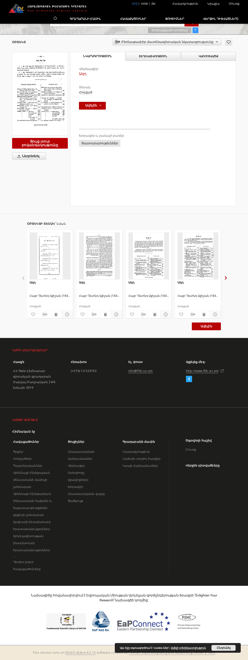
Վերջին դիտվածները (221, 19)
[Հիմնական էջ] (54, 18)
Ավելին (206, 326)
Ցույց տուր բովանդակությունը (40, 143)
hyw (144, 3)
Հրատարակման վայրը (86, 494)
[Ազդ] (50, 256)
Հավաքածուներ (133, 19)
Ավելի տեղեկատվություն (188, 647)
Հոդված (85, 92)
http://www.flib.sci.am (202, 371)
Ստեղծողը (76, 473)
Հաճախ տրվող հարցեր (142, 459)
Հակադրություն (185, 3)
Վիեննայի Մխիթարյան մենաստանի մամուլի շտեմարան (31, 480)
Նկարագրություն (136, 452)
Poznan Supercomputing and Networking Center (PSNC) (172, 653)
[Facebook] (189, 379)
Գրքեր (18, 452)
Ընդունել (224, 648)
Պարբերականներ (27, 466)
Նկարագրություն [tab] (97, 56)
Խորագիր (75, 487)
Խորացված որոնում (170, 30)
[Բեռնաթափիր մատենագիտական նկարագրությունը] (44, 314)
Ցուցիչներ (174, 19)
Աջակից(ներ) (78, 480)
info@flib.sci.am (140, 371)
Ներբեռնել (27, 156)
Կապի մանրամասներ (140, 466)
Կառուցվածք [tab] (208, 56)
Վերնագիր (76, 466)
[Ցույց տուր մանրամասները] (66, 314)
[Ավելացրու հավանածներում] (228, 42)
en (153, 3)
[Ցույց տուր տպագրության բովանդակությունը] (55, 314)
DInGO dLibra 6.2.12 (80, 653)
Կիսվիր (213, 4)
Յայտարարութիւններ (99, 143)
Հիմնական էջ (23, 431)
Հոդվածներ (22, 459)
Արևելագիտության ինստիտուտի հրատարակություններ (31, 543)
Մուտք (234, 3)
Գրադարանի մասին (85, 19)
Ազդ (33, 282)
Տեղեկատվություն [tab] (153, 56)
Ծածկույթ (75, 501)
